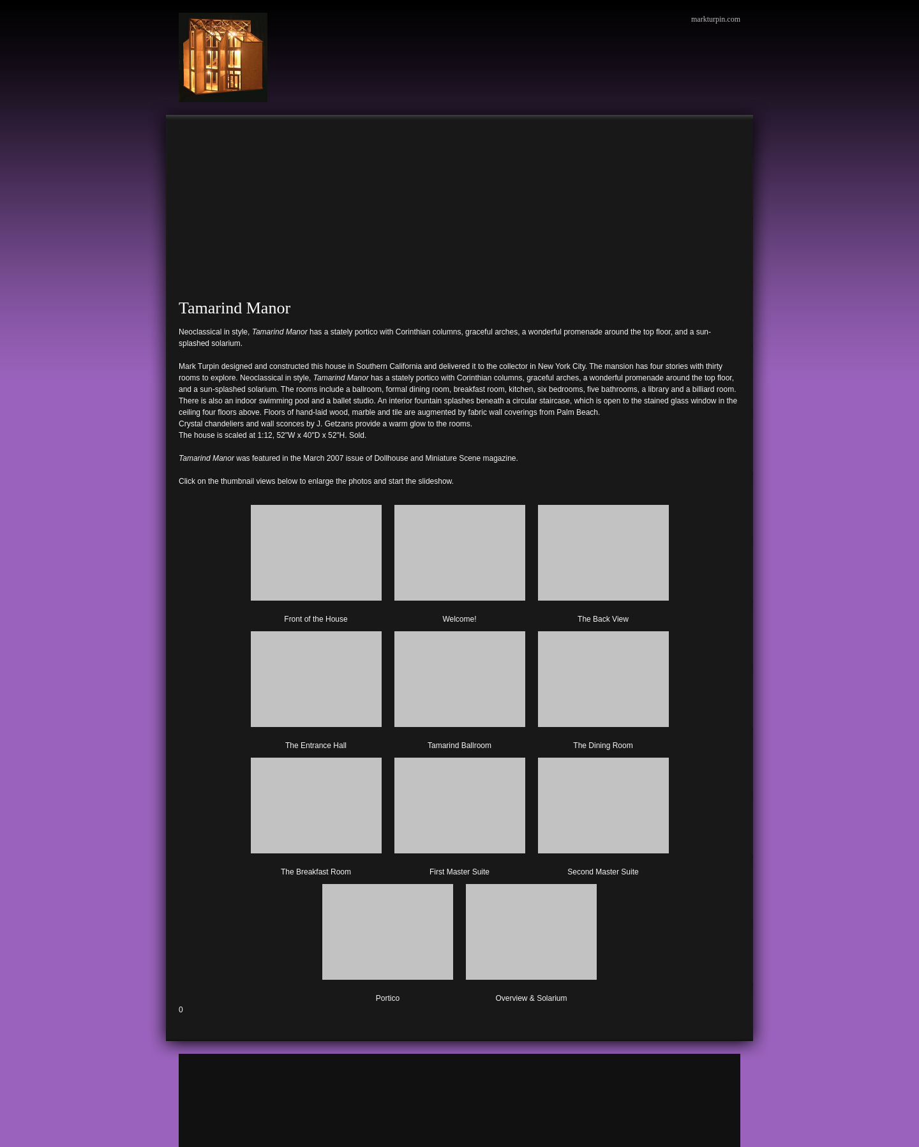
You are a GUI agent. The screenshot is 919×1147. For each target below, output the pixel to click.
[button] (316, 562)
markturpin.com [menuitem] (715, 19)
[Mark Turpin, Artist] (223, 57)
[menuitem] (191, 134)
